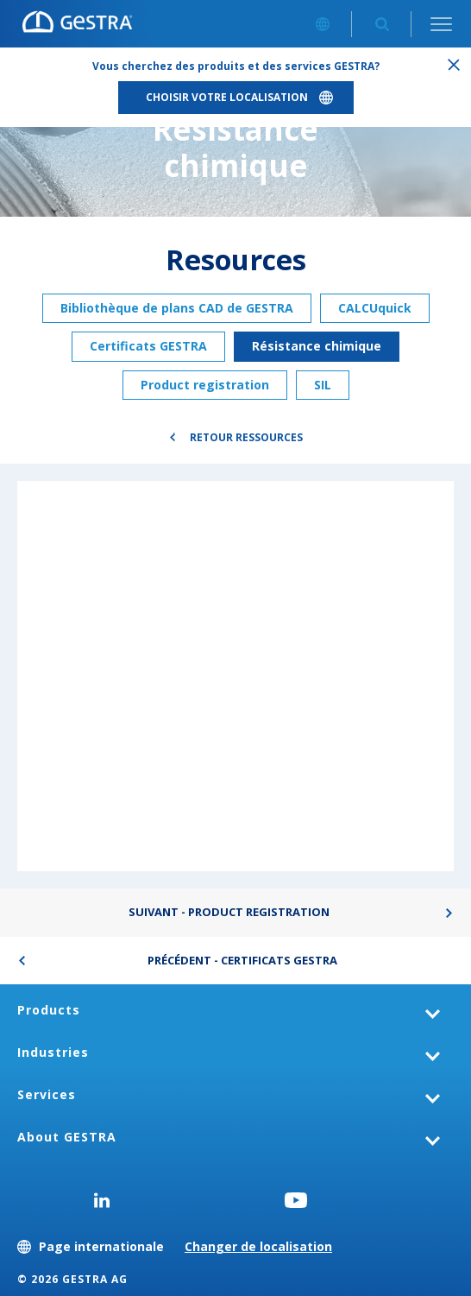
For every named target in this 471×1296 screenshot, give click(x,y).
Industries (53, 1052)
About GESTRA (66, 1136)
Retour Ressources (246, 437)
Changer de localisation (258, 1246)
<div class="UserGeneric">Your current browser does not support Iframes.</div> (235, 675)
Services (46, 1094)
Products (48, 1010)
